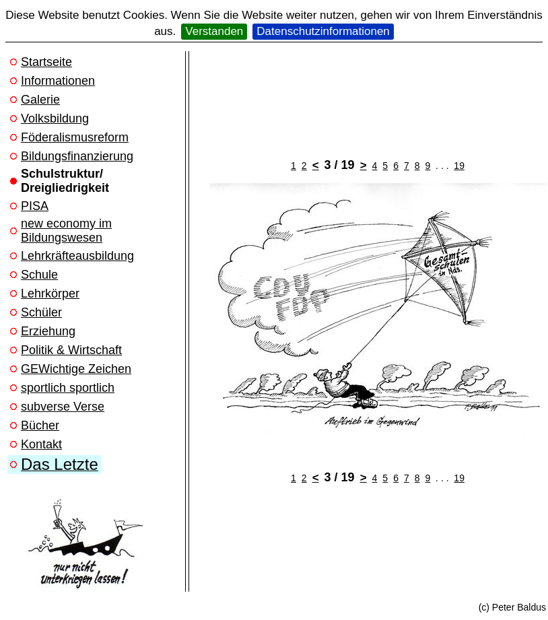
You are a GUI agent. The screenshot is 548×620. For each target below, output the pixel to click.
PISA (34, 206)
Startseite (46, 62)
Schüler (41, 312)
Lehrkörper (50, 293)
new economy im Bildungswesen (66, 230)
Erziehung (48, 331)
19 (459, 165)
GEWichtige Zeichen (76, 369)
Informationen (58, 81)
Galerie (40, 99)
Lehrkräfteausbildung (77, 256)
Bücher (40, 425)
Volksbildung (55, 118)
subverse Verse (62, 406)
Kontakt (41, 444)
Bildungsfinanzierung (77, 156)
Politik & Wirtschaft (71, 350)
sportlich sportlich (67, 387)
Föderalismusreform (75, 137)
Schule (39, 274)
